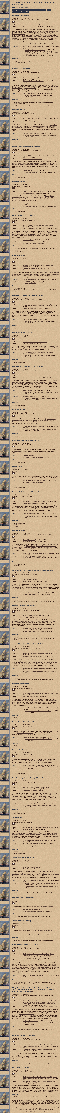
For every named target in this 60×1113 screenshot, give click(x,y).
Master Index (30, 10)
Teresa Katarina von (34, 911)
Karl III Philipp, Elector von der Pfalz (41, 35)
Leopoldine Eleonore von (35, 50)
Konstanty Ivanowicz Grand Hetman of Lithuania (34, 834)
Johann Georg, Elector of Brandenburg (30, 662)
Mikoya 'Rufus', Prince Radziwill (32, 376)
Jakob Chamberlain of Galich (34, 501)
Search (48, 10)
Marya (31, 164)
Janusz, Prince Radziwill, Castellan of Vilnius (36, 77)
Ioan (30, 579)
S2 (16, 61)
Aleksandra (32, 790)
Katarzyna (30, 88)
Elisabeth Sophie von (33, 81)
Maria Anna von (32, 51)
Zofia (29, 383)
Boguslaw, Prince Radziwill (31, 25)
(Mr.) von (30, 55)
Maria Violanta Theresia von (37, 1022)
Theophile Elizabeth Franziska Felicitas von (40, 883)
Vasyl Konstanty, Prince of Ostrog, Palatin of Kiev (37, 693)
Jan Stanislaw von (35, 342)
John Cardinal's (28, 1111)
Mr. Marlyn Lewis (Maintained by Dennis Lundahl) (35, 1109)
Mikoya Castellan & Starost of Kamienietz (38, 225)
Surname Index (22, 10)
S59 (17, 526)
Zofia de (29, 541)
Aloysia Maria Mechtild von (33, 1007)
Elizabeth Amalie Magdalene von (38, 38)
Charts (35, 10)
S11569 (17, 248)
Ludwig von (40, 31)
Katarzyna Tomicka (31, 377)
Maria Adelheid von (30, 960)
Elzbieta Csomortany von (30, 234)
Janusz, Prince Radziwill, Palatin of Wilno (35, 119)
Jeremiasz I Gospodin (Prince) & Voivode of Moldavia (30, 621)
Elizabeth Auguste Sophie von (36, 53)
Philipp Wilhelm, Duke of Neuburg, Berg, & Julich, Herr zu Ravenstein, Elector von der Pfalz (35, 967)
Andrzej (41, 507)
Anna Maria (29, 27)
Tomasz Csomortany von (22, 587)
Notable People (42, 10)
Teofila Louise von (31, 868)
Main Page (14, 10)
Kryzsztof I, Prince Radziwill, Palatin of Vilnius (36, 305)
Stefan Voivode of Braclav (33, 191)
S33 (17, 812)
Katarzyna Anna (20, 382)
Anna (28, 228)
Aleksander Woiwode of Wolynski (38, 805)
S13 (17, 62)
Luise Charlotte (32, 95)
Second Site (33, 1111)
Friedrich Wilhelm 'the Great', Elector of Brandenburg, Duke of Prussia (35, 31)
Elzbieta (33, 314)
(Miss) (40, 587)
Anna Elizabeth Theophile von (36, 886)
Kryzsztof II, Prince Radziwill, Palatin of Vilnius (37, 156)
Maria (26, 581)
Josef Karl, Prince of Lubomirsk (32, 867)
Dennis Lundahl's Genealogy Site (20, 11)
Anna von (32, 159)
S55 (17, 251)
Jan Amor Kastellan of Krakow (35, 827)
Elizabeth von (51, 662)
